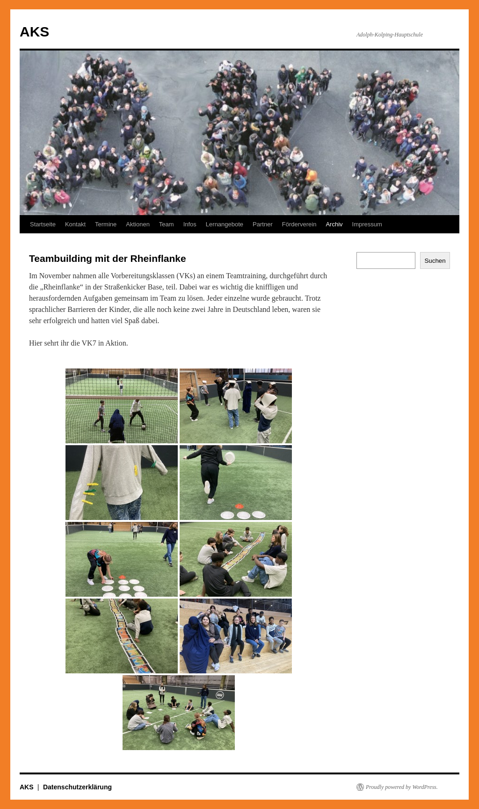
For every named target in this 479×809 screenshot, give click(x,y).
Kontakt (75, 224)
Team (166, 224)
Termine (105, 224)
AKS (34, 31)
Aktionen (138, 224)
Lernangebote (224, 224)
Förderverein (299, 224)
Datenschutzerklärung (77, 787)
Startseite (43, 224)
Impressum (367, 224)
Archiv (334, 224)
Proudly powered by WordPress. (402, 787)
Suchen (434, 260)
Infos (189, 224)
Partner (263, 224)
